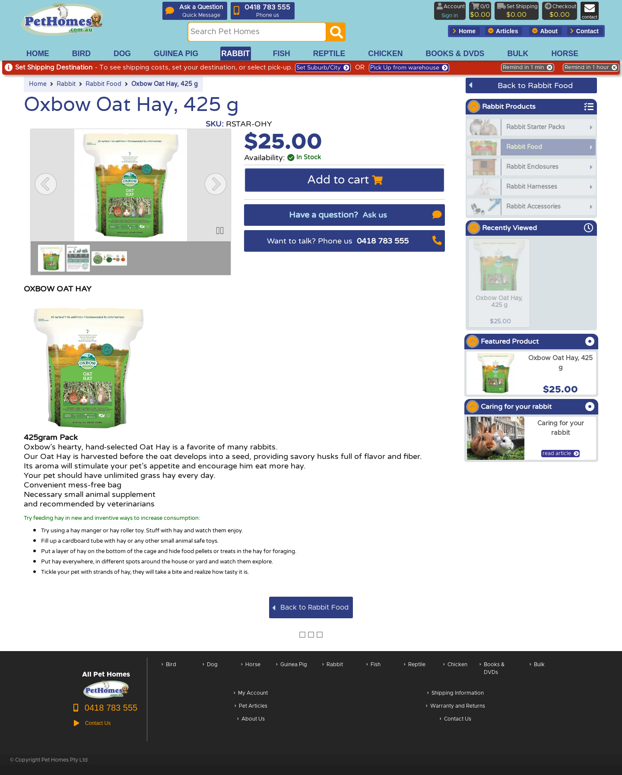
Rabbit (66, 84)
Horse (250, 673)
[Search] (336, 34)
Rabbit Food (103, 84)
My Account (251, 693)
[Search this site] (257, 32)
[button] (45, 184)
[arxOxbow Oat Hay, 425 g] (531, 373)
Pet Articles (251, 706)
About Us (251, 719)
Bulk (537, 673)
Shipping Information (455, 693)
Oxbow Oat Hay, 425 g (164, 84)
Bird (169, 673)
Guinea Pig (291, 673)
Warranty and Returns (455, 706)
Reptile (414, 673)
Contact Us (455, 719)
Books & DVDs (492, 673)
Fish (373, 673)
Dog (210, 673)
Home (38, 84)
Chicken (455, 673)
